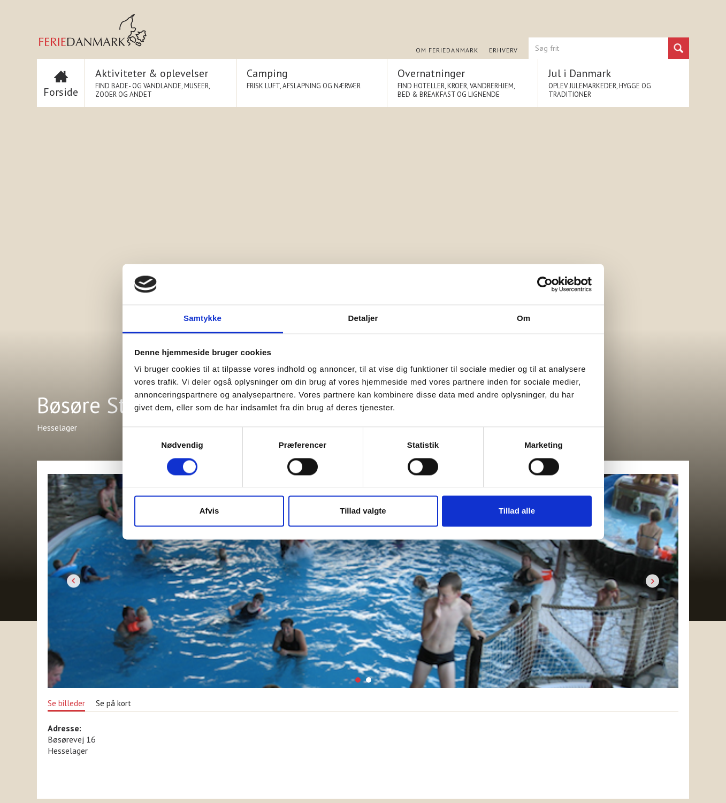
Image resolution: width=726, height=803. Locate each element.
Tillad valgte (363, 511)
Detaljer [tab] (363, 318)
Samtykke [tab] (202, 318)
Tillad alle (517, 511)
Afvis (209, 511)
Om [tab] (523, 318)
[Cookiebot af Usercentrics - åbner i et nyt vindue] (545, 284)
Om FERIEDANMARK (447, 50)
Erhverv (503, 50)
